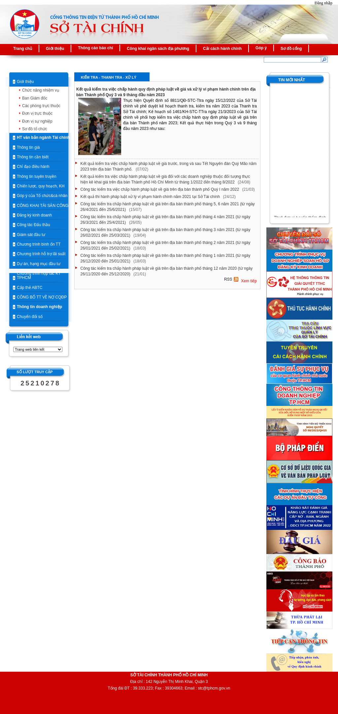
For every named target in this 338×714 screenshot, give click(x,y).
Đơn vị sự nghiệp (37, 121)
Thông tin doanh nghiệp (39, 306)
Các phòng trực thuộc (41, 105)
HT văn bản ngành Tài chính (43, 137)
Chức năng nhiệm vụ (40, 90)
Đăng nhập (323, 3)
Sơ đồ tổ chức (34, 129)
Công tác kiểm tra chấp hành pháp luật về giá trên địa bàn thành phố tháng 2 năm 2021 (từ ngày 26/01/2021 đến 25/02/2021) (166, 245)
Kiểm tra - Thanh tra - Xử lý (108, 77)
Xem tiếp (248, 281)
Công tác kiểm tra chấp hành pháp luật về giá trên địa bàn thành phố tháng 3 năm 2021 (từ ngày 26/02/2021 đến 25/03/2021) (166, 232)
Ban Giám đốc (34, 98)
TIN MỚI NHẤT (291, 80)
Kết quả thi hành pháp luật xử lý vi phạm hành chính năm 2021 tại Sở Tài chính (151, 196)
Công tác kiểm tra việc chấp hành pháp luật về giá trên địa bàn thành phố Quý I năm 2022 (160, 189)
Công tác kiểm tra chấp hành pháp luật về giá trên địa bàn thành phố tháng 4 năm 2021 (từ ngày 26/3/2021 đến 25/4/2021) (166, 220)
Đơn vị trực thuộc (37, 113)
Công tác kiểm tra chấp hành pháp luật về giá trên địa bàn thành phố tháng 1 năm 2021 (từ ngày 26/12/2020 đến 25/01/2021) (166, 258)
